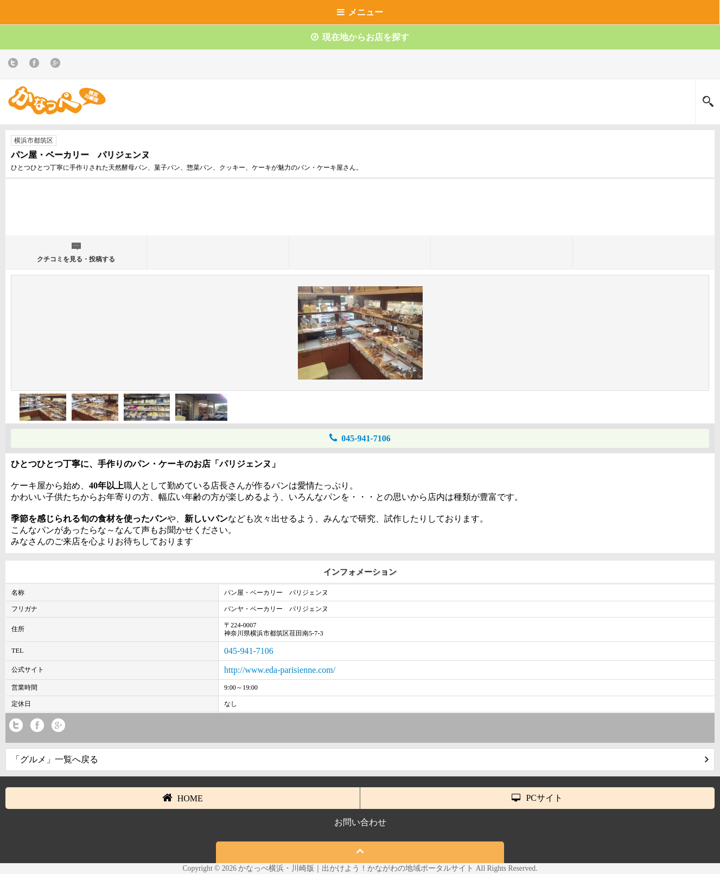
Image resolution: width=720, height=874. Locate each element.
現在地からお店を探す (360, 37)
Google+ (57, 65)
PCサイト (537, 797)
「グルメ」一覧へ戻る (360, 759)
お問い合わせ (360, 822)
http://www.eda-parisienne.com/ (279, 669)
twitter (15, 65)
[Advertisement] (360, 211)
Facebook (36, 65)
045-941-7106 (360, 438)
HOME (182, 797)
